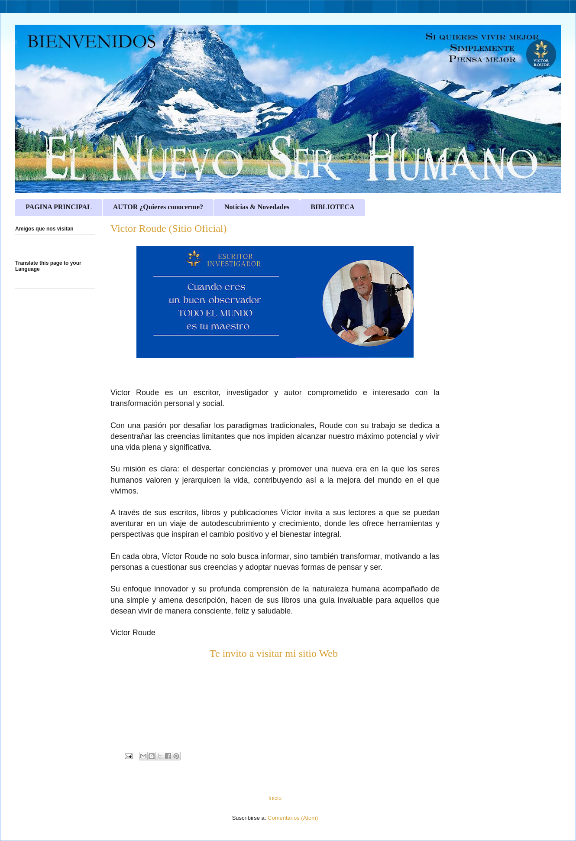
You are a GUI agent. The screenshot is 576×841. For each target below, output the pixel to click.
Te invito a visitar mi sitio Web (275, 653)
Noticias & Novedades (256, 207)
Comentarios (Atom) (293, 818)
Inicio (275, 798)
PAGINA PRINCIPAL (59, 207)
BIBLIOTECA (332, 207)
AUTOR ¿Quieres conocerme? (158, 207)
